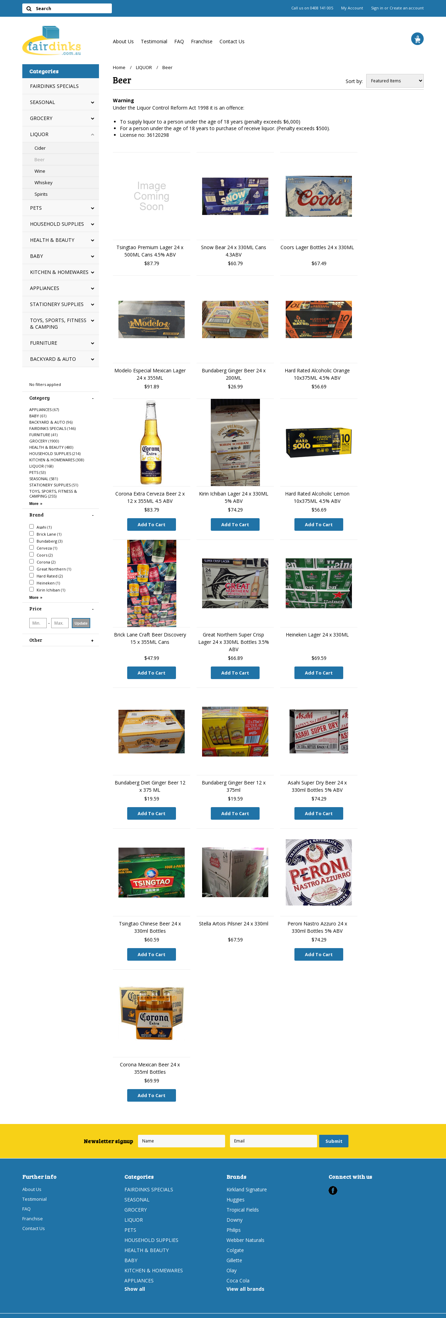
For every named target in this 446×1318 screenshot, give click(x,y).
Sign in (377, 8)
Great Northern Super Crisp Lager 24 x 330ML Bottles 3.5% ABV (233, 640)
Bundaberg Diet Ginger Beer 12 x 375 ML (150, 783)
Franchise (202, 41)
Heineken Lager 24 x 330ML (317, 633)
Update (81, 623)
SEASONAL (42, 102)
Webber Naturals (245, 1232)
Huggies (235, 1191)
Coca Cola (237, 1272)
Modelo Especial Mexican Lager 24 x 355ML (150, 374)
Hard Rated (46, 576)
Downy (234, 1211)
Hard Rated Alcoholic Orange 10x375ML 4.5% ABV (317, 374)
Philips (233, 1222)
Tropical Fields (242, 1201)
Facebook (333, 1182)
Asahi (40, 527)
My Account (352, 8)
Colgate (235, 1242)
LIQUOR (39, 134)
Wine (39, 171)
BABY (36, 256)
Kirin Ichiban (47, 590)
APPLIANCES (44, 288)
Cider (40, 148)
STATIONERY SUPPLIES (57, 304)
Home (119, 67)
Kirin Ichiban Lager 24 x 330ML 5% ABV (233, 497)
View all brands (245, 1281)
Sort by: (354, 81)
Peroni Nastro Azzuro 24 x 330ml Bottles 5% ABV (317, 922)
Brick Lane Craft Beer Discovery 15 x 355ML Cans (150, 636)
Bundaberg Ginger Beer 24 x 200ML (234, 374)
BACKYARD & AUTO (53, 359)
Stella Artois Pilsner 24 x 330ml (233, 918)
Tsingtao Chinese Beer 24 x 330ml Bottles (150, 922)
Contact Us (232, 41)
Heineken (44, 583)
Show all (134, 1281)
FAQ (179, 41)
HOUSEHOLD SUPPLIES (57, 224)
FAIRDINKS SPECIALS (54, 86)
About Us (123, 41)
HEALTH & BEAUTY (52, 240)
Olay (231, 1262)
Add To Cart (152, 524)
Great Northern (50, 569)
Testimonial (154, 41)
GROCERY (41, 118)
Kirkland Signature (246, 1181)
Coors (41, 555)
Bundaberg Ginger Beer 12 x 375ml (234, 783)
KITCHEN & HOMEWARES (59, 272)
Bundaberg (45, 541)
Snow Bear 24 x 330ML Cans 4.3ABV (233, 251)
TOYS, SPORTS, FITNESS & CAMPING (58, 323)
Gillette (234, 1252)
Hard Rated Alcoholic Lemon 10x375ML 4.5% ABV (317, 497)
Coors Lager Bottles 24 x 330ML (317, 247)
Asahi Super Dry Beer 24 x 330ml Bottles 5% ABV (317, 783)
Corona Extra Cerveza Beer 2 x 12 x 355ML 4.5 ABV (150, 497)
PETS (36, 207)
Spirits (41, 194)
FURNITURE (43, 343)
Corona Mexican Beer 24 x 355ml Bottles (150, 1061)
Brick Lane (45, 534)
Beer (39, 159)
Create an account (407, 8)
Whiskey (43, 182)
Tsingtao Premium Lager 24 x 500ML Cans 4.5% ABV (149, 251)
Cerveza (43, 548)
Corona (42, 562)
